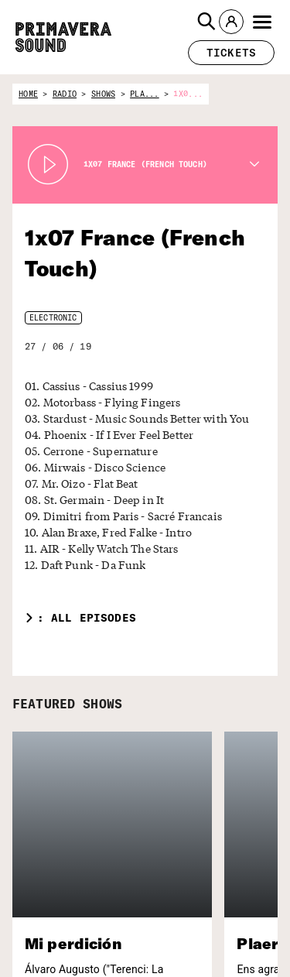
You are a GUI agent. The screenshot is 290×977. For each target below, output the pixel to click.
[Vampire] (238, 961)
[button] (206, 21)
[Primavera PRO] (232, 870)
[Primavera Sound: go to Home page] (63, 37)
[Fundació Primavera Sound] (232, 940)
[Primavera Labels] (232, 900)
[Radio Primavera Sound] (233, 826)
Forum (25, 963)
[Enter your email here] (87, 920)
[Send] (158, 920)
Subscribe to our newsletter (63, 880)
